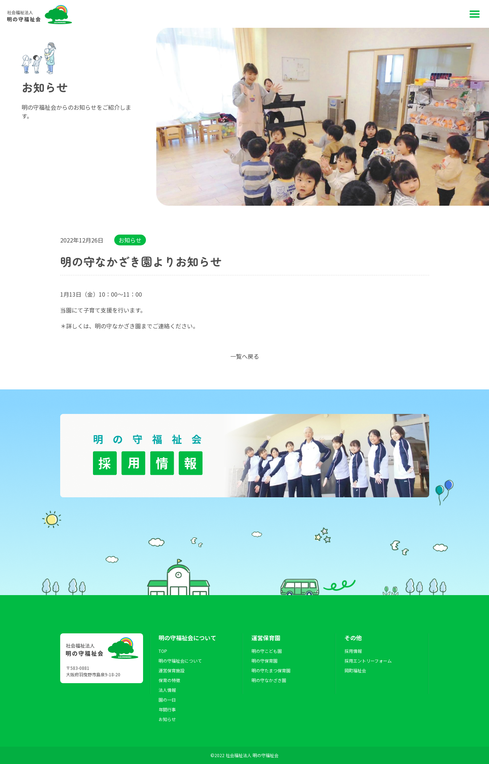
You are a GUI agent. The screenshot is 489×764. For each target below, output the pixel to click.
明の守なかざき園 (269, 680)
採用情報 (353, 651)
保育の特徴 (169, 680)
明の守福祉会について (180, 661)
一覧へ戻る (244, 356)
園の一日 (167, 700)
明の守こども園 (267, 651)
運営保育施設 (172, 670)
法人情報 (167, 690)
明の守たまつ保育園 (271, 670)
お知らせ (130, 240)
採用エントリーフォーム (368, 661)
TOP (163, 651)
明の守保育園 (264, 661)
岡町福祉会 (355, 670)
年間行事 (167, 709)
